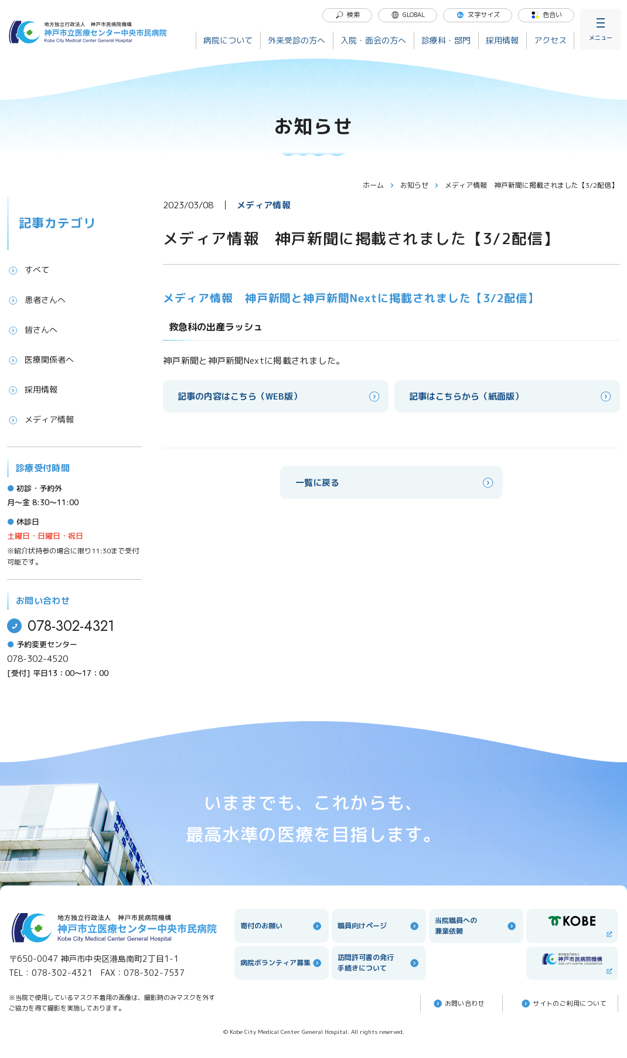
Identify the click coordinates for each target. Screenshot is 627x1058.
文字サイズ (478, 14)
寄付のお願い (281, 926)
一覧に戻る (395, 482)
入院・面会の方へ (373, 40)
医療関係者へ (40, 360)
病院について (228, 40)
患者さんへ (36, 300)
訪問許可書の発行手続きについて (379, 962)
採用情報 (502, 40)
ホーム (378, 185)
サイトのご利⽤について (563, 1003)
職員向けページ (379, 926)
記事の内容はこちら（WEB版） (279, 396)
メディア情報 (40, 419)
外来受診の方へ (296, 40)
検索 (347, 14)
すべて (28, 270)
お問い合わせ (458, 1003)
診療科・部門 (446, 40)
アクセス (550, 40)
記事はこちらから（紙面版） (511, 396)
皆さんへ (32, 330)
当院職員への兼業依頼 (476, 925)
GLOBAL (408, 14)
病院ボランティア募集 (281, 963)
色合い (546, 14)
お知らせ (419, 185)
